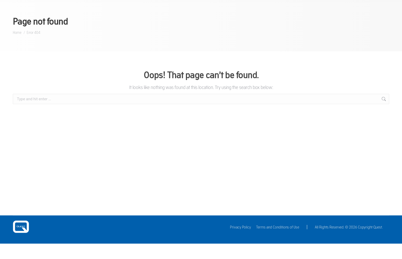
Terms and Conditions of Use (277, 227)
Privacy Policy (240, 227)
